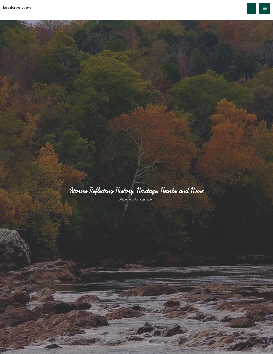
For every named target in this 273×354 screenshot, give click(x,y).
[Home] (17, 11)
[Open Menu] (264, 8)
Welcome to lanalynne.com (136, 199)
